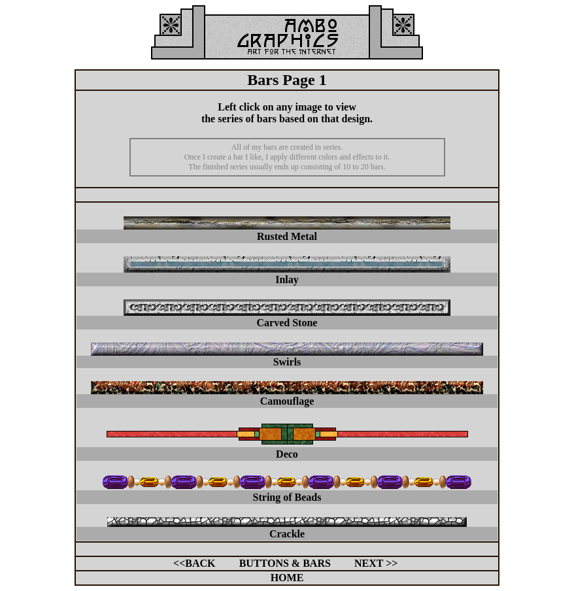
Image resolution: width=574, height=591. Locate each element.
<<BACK (194, 563)
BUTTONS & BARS (285, 563)
